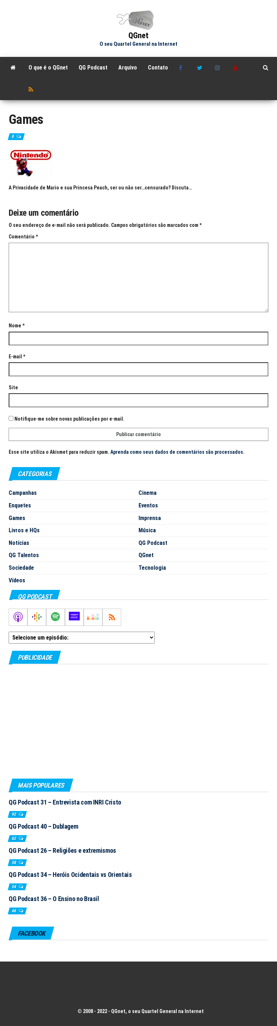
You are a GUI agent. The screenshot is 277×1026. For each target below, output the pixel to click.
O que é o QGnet (48, 67)
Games (17, 518)
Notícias (19, 542)
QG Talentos (24, 555)
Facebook (182, 68)
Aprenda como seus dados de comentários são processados (176, 452)
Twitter (201, 68)
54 (14, 886)
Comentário (23, 236)
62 (14, 838)
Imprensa (149, 518)
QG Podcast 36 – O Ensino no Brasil (54, 898)
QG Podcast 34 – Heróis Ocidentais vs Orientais (70, 874)
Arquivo (127, 67)
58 (14, 862)
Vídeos (17, 580)
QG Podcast (93, 67)
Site (13, 387)
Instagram (219, 68)
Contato (158, 67)
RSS (32, 89)
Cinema (147, 492)
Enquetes (20, 505)
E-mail (17, 356)
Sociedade (21, 567)
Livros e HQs (24, 530)
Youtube (237, 68)
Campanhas (23, 492)
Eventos (148, 505)
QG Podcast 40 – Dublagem (43, 826)
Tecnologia (152, 567)
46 (14, 910)
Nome (17, 325)
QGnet (138, 35)
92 (14, 814)
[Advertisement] (138, 721)
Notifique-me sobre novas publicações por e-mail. (69, 419)
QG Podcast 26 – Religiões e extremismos (62, 850)
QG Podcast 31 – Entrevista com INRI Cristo (65, 802)
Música (147, 530)
